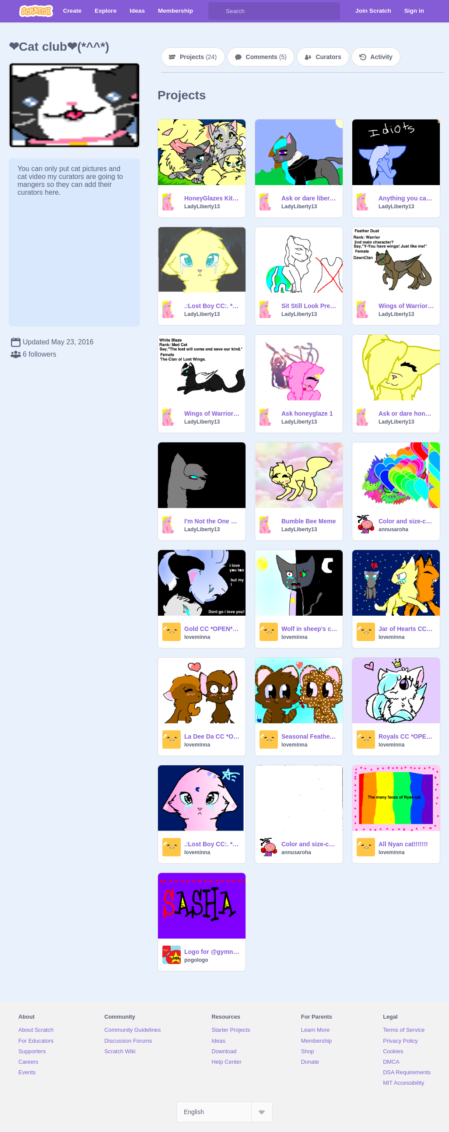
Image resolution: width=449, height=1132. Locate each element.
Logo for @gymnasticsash (212, 951)
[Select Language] (224, 1111)
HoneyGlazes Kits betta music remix (212, 198)
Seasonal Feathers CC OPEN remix (309, 736)
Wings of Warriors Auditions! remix (212, 413)
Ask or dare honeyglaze (407, 413)
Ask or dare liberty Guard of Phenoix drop (309, 198)
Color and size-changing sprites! (309, 844)
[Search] (217, 11)
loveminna (197, 637)
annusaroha (393, 529)
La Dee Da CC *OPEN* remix (212, 736)
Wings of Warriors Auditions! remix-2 (407, 305)
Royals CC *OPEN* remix (407, 736)
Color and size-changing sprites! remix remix (407, 521)
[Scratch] (36, 11)
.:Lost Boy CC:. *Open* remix (212, 305)
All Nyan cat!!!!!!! (403, 844)
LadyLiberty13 (202, 206)
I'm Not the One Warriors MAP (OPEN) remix (212, 521)
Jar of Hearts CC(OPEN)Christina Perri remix (407, 628)
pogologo (196, 960)
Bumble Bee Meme (308, 521)
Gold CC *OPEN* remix (212, 628)
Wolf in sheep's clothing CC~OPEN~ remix (309, 628)
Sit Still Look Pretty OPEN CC (309, 305)
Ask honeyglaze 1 (307, 413)
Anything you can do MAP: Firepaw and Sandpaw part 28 (407, 198)
